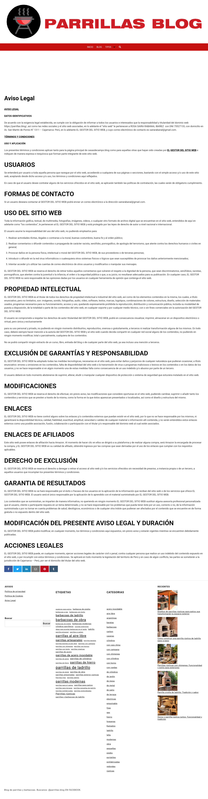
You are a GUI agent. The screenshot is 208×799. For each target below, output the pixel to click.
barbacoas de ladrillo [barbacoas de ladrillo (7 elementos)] (69, 615)
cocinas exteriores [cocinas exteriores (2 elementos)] (82, 626)
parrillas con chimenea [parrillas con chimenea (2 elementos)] (64, 646)
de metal (111, 685)
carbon (110, 631)
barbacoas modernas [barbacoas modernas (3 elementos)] (81, 624)
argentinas (112, 618)
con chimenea (113, 654)
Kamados (111, 726)
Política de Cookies (14, 596)
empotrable (112, 703)
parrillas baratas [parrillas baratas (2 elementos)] (90, 640)
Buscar (8, 618)
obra (109, 744)
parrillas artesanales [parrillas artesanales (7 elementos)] (69, 640)
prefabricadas (113, 762)
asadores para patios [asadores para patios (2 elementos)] (64, 609)
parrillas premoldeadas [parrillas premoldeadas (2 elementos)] (83, 691)
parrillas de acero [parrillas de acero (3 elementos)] (64, 652)
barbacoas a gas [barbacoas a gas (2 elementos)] (62, 612)
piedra (110, 753)
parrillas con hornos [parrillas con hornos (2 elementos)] (81, 646)
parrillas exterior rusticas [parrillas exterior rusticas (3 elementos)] (87, 675)
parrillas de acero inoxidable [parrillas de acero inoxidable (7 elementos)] (74, 655)
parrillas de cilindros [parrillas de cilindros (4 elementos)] (81, 658)
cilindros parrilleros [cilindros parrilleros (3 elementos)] (64, 626)
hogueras (111, 721)
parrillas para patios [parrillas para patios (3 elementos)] (83, 685)
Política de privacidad (15, 591)
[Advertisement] (104, 70)
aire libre (111, 614)
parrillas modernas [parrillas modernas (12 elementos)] (70, 681)
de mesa (111, 681)
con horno (111, 663)
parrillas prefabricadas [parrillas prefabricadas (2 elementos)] (64, 691)
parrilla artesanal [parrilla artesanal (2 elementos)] (62, 632)
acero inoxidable (114, 609)
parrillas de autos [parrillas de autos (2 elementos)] (62, 659)
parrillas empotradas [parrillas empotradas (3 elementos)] (65, 675)
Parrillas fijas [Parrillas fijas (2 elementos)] (61, 678)
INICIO (90, 47)
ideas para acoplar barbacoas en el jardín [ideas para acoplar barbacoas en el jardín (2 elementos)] (71, 629)
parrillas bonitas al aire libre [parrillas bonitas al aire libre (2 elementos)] (66, 644)
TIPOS (108, 47)
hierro (109, 717)
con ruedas (112, 667)
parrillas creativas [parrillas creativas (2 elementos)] (78, 649)
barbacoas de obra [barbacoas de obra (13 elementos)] (71, 620)
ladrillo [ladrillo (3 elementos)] (91, 629)
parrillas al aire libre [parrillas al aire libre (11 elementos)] (71, 636)
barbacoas (112, 627)
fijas (109, 708)
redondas (111, 766)
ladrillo (110, 730)
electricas (111, 699)
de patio (110, 690)
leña (109, 735)
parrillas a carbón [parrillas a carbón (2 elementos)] (76, 632)
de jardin (111, 676)
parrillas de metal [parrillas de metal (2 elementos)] (62, 672)
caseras (110, 636)
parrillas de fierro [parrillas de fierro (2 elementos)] (62, 663)
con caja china (113, 645)
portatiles (111, 757)
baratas (110, 623)
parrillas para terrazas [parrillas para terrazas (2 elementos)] (64, 688)
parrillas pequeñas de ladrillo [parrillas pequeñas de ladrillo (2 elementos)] (85, 688)
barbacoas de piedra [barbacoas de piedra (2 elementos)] (63, 624)
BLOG (99, 47)
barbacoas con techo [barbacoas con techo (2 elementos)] (77, 612)
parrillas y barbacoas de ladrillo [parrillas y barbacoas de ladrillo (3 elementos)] (70, 697)
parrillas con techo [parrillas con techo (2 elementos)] (63, 649)
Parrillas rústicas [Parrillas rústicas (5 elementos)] (65, 693)
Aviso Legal (10, 600)
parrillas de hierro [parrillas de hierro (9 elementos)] (83, 662)
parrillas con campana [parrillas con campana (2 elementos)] (86, 644)
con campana (113, 649)
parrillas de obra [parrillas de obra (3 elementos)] (77, 672)
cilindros (111, 640)
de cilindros (112, 672)
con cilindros (113, 658)
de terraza (111, 694)
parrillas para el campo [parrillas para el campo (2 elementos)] (64, 685)
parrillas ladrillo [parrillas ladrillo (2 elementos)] (73, 678)
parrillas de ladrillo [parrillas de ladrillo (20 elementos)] (73, 667)
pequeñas (111, 748)
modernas (111, 739)
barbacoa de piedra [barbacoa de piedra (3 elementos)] (81, 609)
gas (108, 712)
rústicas (110, 771)
